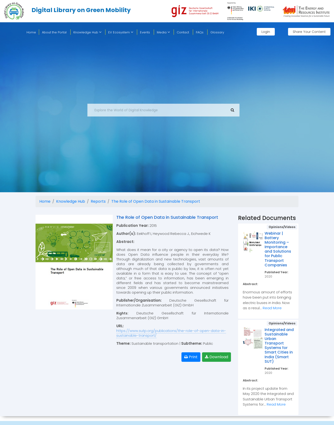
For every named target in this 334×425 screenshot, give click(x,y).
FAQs (199, 32)
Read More (272, 307)
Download (216, 357)
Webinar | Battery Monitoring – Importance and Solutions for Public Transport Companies (278, 249)
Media (163, 32)
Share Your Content (309, 31)
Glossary (217, 32)
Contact (183, 32)
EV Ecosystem (120, 32)
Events (145, 32)
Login (266, 31)
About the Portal (54, 32)
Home (44, 201)
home (31, 32)
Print (191, 357)
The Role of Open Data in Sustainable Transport (155, 201)
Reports (98, 201)
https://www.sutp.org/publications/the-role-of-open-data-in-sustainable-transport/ (171, 333)
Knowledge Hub (87, 32)
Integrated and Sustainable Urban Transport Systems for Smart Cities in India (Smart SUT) (279, 345)
